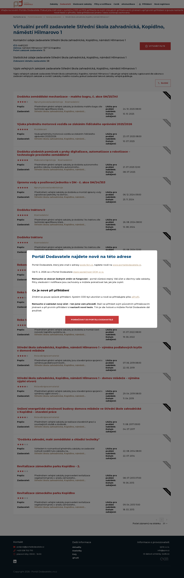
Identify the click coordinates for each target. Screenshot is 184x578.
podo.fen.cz (86, 265)
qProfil (135, 297)
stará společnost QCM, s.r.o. (88, 272)
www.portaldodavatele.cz (127, 265)
